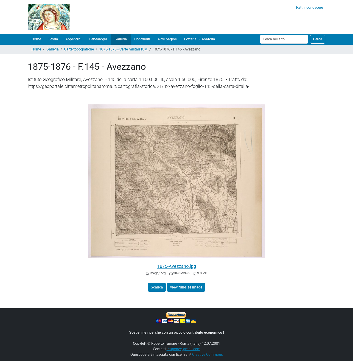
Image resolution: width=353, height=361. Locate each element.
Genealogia (98, 39)
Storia (53, 39)
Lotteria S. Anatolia (199, 39)
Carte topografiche (79, 49)
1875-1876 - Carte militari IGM (123, 49)
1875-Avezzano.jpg (176, 266)
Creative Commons (207, 354)
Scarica (157, 287)
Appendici (73, 39)
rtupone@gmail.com (183, 349)
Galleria (121, 39)
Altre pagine (167, 39)
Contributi (142, 39)
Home (36, 39)
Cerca (317, 39)
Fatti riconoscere (309, 7)
